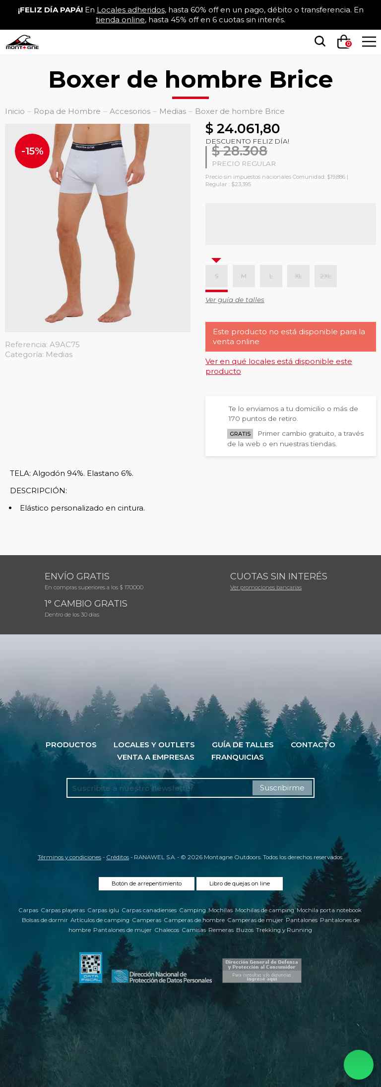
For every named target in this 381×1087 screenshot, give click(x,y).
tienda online (120, 19)
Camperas (146, 920)
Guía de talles (243, 744)
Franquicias (237, 757)
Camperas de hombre (194, 920)
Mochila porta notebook (329, 910)
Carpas (28, 910)
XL (298, 276)
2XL (325, 276)
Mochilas (220, 910)
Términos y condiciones (69, 857)
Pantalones (302, 920)
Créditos (117, 857)
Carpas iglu (103, 910)
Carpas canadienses (149, 910)
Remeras (221, 930)
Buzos (245, 930)
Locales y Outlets (154, 744)
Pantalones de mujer (122, 930)
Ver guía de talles (234, 300)
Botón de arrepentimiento (147, 883)
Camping (192, 910)
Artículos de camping (99, 920)
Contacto (313, 744)
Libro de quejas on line (239, 883)
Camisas (194, 930)
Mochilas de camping (264, 910)
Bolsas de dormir (45, 920)
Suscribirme (282, 787)
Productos (71, 744)
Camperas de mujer (255, 920)
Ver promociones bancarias (266, 587)
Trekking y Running (284, 930)
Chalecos (166, 930)
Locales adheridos (131, 9)
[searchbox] (318, 42)
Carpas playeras (63, 910)
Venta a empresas (155, 757)
